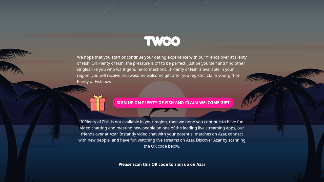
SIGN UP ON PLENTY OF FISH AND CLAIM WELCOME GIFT (173, 102)
